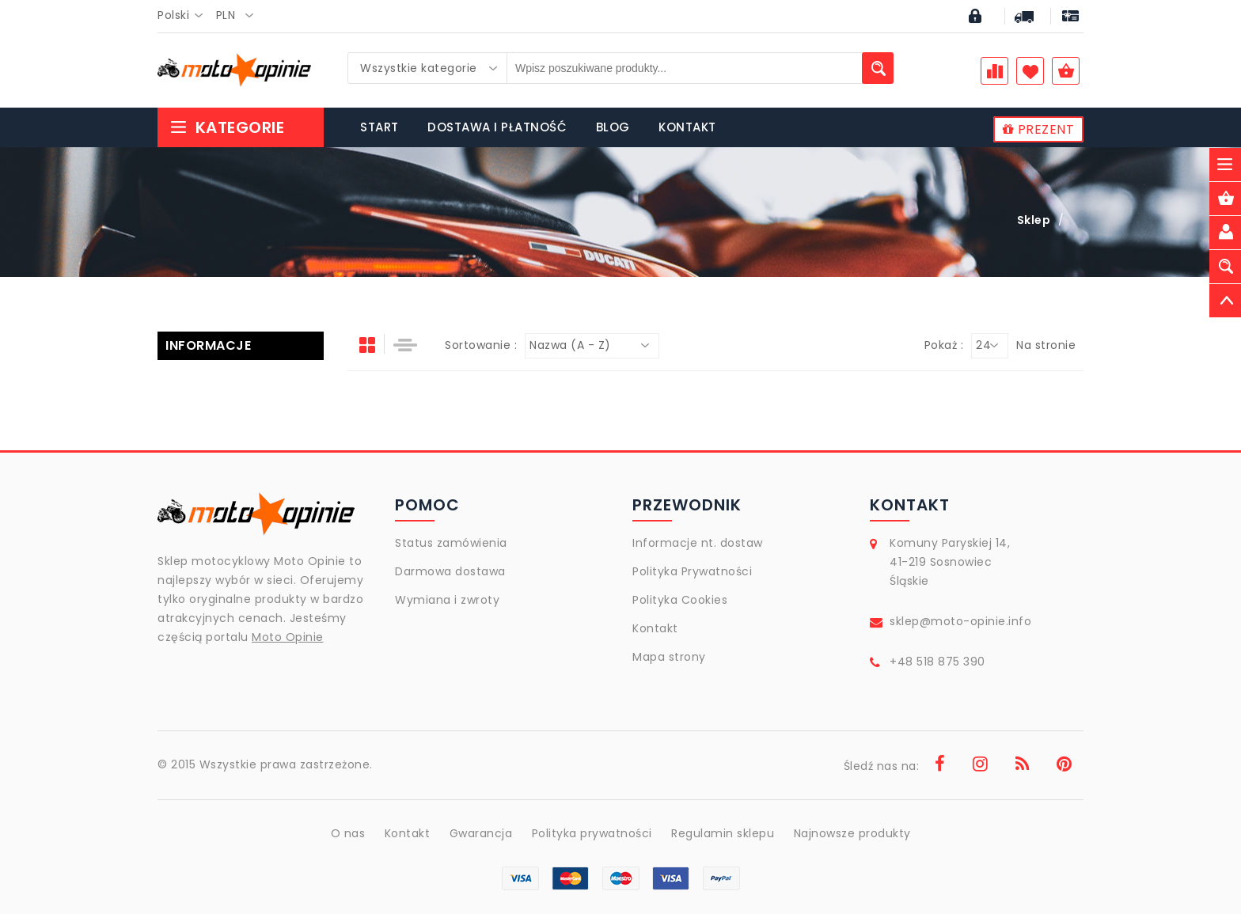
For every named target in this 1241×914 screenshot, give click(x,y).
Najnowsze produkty (852, 833)
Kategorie (226, 127)
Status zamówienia (451, 543)
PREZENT (1039, 129)
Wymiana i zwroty (447, 600)
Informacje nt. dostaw (697, 543)
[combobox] (184, 16)
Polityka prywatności (592, 833)
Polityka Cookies (679, 600)
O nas (348, 833)
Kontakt (655, 628)
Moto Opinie (288, 637)
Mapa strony (669, 657)
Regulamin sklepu (722, 833)
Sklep (1034, 220)
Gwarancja (481, 833)
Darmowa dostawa (450, 571)
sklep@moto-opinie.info (960, 621)
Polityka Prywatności (692, 571)
